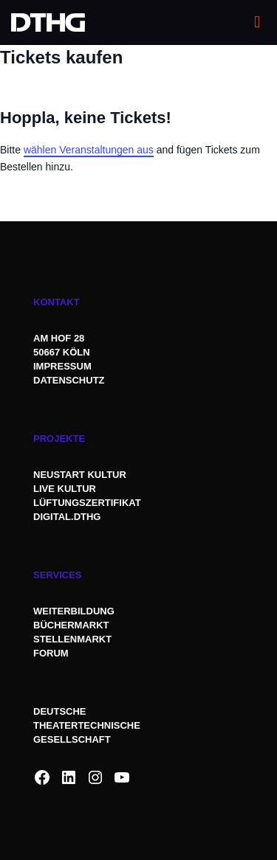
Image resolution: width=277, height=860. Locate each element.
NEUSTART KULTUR (79, 474)
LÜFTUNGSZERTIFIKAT (87, 502)
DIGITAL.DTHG (66, 516)
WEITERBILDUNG (73, 611)
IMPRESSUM (62, 366)
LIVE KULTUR (64, 488)
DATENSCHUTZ (70, 380)
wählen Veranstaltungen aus (89, 150)
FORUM (51, 653)
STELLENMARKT (72, 639)
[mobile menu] (257, 22)
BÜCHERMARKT (71, 625)
